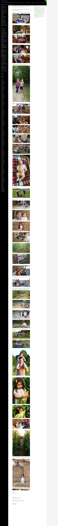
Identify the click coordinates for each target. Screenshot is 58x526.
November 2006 (2, 189)
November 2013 (2, 123)
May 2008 (2, 175)
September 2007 (2, 181)
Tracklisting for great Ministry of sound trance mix (21, 500)
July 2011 (2, 145)
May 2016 (2, 98)
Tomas (1, 67)
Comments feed (2, 76)
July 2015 (2, 105)
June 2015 (2, 106)
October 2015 (2, 104)
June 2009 (2, 166)
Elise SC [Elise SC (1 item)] (39, 8)
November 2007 (2, 179)
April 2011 (2, 148)
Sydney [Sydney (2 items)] (39, 15)
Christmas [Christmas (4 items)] (35, 8)
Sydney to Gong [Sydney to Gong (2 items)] (42, 15)
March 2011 (2, 149)
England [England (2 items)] (41, 8)
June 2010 (2, 157)
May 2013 (2, 128)
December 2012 (2, 133)
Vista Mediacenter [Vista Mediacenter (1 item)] (42, 16)
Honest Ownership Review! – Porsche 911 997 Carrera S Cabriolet (4, 7)
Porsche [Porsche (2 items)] (35, 13)
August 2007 (2, 182)
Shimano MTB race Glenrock (4, 16)
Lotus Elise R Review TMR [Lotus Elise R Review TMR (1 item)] (43, 11)
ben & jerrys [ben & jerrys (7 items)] (36, 7)
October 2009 (2, 162)
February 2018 (2, 86)
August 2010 (2, 155)
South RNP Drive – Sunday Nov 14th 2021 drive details (6, 4)
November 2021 (2, 81)
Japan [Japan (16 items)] (43, 9)
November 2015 (2, 103)
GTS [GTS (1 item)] (44, 8)
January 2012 (2, 140)
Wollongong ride (2, 20)
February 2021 (2, 82)
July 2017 (2, 91)
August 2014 (2, 115)
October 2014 (2, 113)
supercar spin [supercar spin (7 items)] (36, 15)
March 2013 (2, 130)
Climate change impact (3, 19)
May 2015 (2, 107)
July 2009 (2, 165)
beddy (19, 7)
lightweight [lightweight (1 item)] (35, 11)
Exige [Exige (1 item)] (42, 8)
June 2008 (2, 174)
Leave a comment (23, 7)
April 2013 (2, 129)
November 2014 (2, 112)
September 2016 (2, 97)
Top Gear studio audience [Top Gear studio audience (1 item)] (39, 16)
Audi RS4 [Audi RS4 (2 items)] (41, 6)
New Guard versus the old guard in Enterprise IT (4, 42)
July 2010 (2, 156)
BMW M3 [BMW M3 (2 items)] (39, 7)
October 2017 (2, 88)
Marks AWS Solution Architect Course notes (20, 2)
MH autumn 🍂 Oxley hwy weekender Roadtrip (40, 2)
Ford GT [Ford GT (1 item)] (43, 8)
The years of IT (4, 31)
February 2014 (2, 120)
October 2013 (2, 124)
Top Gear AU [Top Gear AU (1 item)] (35, 16)
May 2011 (2, 147)
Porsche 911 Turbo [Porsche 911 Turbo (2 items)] (42, 13)
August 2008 (2, 173)
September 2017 (2, 89)
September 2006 (2, 191)
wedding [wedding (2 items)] (38, 17)
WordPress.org (2, 77)
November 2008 (2, 170)
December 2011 (2, 141)
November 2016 (2, 96)
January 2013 (2, 132)
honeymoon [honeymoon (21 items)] (37, 9)
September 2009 (2, 163)
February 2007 (2, 187)
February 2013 (2, 131)
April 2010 (2, 158)
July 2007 (2, 183)
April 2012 (2, 137)
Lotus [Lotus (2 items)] (37, 11)
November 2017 (2, 87)
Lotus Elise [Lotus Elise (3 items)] (39, 11)
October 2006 (2, 190)
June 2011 (2, 146)
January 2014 (2, 121)
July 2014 (2, 116)
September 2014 (2, 114)
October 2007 (2, 180)
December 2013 (2, 122)
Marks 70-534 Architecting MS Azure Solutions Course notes (7, 2)
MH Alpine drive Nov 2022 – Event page (30, 2)
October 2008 (2, 171)
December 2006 (2, 188)
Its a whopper (2, 15)
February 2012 (2, 139)
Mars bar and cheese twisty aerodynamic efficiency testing (4, 57)
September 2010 (2, 154)
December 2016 (2, 95)
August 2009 (2, 164)
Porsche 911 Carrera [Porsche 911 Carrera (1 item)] (38, 13)
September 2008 (2, 172)
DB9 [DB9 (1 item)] (37, 8)
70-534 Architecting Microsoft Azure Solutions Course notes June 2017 (4, 25)
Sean (1, 31)
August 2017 (2, 90)
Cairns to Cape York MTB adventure (21, 497)
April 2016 (2, 99)
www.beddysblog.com (4, 0)
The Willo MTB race (3, 14)
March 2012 (2, 138)
